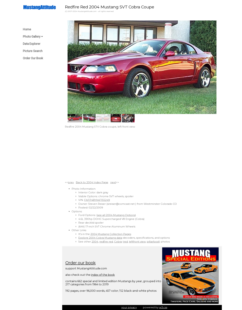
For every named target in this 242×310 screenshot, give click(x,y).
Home (27, 29)
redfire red (106, 241)
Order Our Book (33, 58)
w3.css (163, 307)
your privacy (129, 307)
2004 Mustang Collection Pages (110, 234)
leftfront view (137, 241)
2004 (95, 241)
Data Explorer (31, 43)
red (125, 241)
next (113, 182)
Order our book (80, 262)
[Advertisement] (142, 154)
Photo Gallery (33, 36)
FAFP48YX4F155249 (97, 200)
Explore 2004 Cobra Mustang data (100, 237)
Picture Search (33, 51)
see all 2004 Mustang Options (116, 215)
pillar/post (153, 241)
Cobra (118, 241)
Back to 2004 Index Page (92, 182)
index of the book (103, 274)
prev (71, 182)
